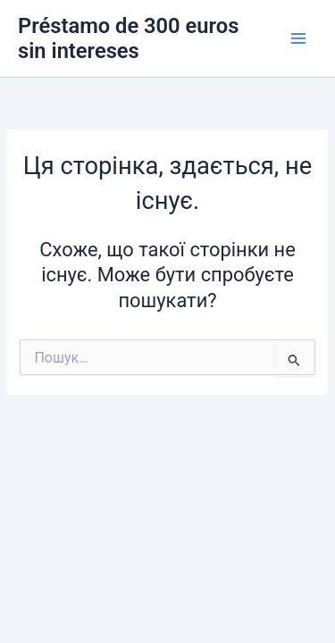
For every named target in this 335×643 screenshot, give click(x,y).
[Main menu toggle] (298, 38)
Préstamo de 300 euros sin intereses (128, 38)
